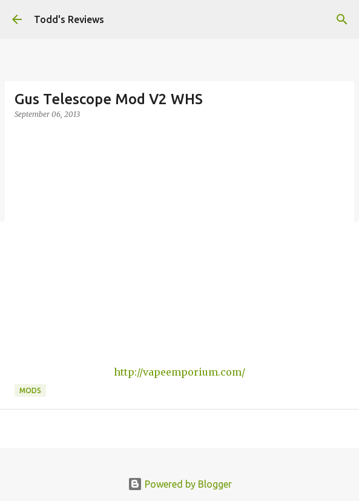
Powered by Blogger (180, 484)
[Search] (342, 19)
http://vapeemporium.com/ (179, 372)
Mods (30, 390)
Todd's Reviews (69, 19)
